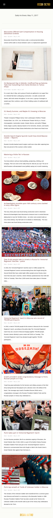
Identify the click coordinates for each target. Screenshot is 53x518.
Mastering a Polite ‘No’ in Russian (16, 154)
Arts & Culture (7, 89)
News (5, 36)
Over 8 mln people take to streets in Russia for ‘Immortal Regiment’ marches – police (26, 260)
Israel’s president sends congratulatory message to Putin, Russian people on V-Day (26, 378)
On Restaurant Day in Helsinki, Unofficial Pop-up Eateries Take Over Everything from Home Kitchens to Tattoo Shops (25, 85)
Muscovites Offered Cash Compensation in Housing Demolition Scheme (23, 33)
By (10, 36)
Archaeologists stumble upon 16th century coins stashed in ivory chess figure (25, 204)
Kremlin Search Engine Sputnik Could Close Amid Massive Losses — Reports (25, 137)
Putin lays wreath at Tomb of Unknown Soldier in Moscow (26, 487)
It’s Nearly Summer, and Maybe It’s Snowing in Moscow (25, 111)
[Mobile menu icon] (4, 4)
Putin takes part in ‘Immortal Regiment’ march (21, 433)
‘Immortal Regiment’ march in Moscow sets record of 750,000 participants (24, 319)
